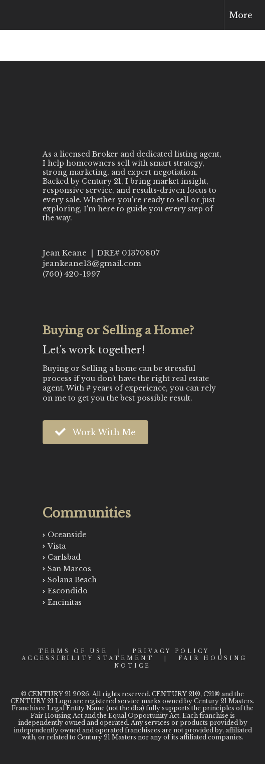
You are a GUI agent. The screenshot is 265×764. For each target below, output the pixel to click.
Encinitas (65, 602)
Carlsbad (64, 557)
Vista (57, 546)
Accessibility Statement (88, 658)
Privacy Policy (170, 651)
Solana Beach (72, 579)
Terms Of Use (73, 651)
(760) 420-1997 (71, 274)
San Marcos (69, 568)
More (240, 15)
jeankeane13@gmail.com (92, 263)
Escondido (68, 590)
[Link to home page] (17, 15)
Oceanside (67, 534)
